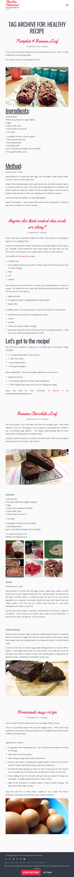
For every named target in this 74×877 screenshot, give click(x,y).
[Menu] (67, 5)
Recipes (45, 47)
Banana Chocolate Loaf (37, 413)
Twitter (56, 390)
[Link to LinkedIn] (13, 859)
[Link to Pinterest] (17, 859)
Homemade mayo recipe (37, 712)
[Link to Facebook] (6, 859)
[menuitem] (67, 5)
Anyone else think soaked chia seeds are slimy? (37, 223)
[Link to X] (10, 859)
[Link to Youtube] (24, 859)
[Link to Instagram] (21, 859)
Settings (47, 872)
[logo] (31, 5)
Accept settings (31, 872)
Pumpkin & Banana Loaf (37, 41)
